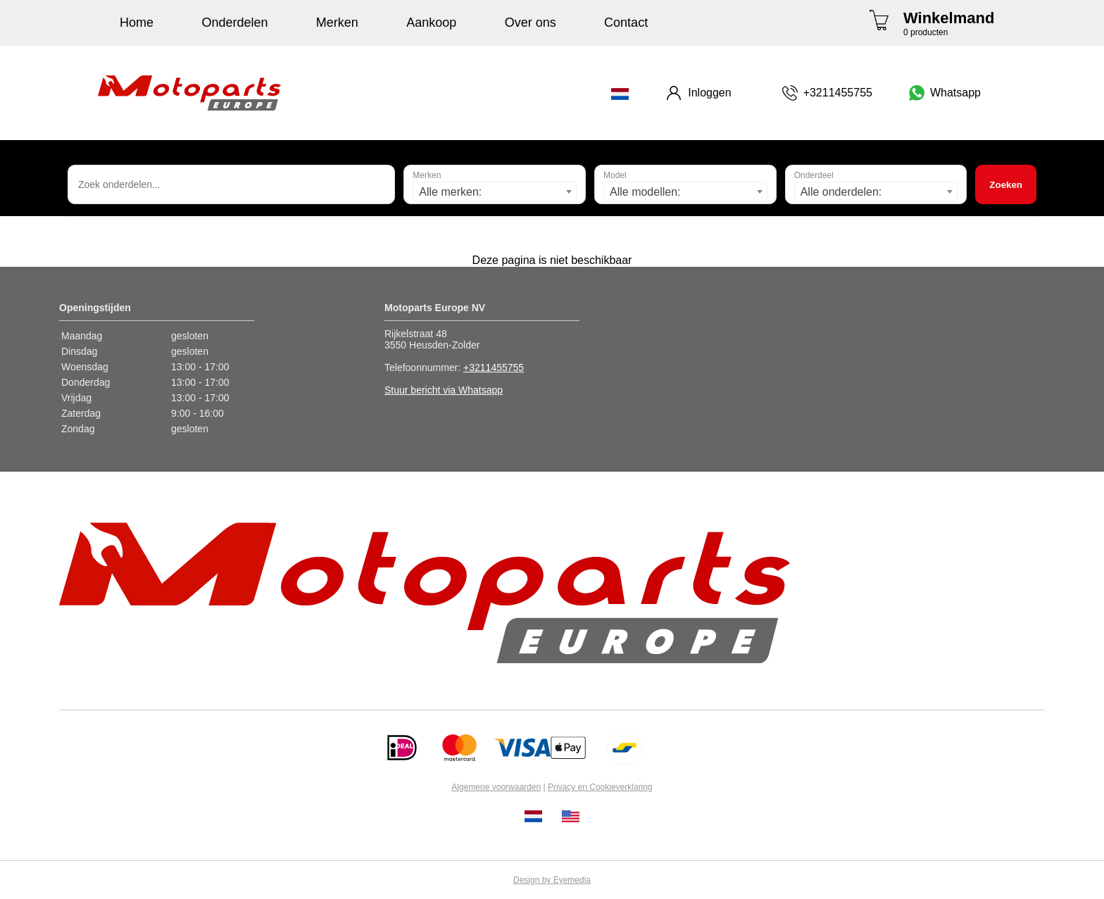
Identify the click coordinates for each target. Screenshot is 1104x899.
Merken (337, 22)
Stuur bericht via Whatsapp (443, 390)
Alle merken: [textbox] (450, 192)
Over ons (530, 22)
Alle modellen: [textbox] (645, 192)
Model (615, 175)
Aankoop (431, 22)
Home (136, 22)
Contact (626, 22)
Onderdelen (234, 22)
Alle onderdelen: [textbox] (841, 192)
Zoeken (1005, 185)
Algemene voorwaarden (496, 787)
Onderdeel (814, 175)
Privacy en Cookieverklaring (600, 787)
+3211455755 (493, 367)
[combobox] (495, 191)
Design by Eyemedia (552, 880)
